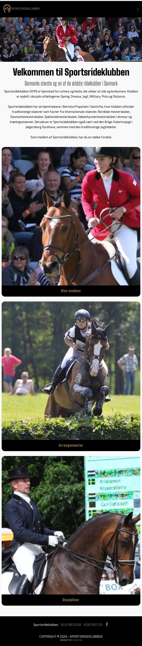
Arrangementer (71, 445)
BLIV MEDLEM (71, 624)
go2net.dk (77, 640)
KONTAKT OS (93, 624)
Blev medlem (71, 291)
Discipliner (71, 600)
